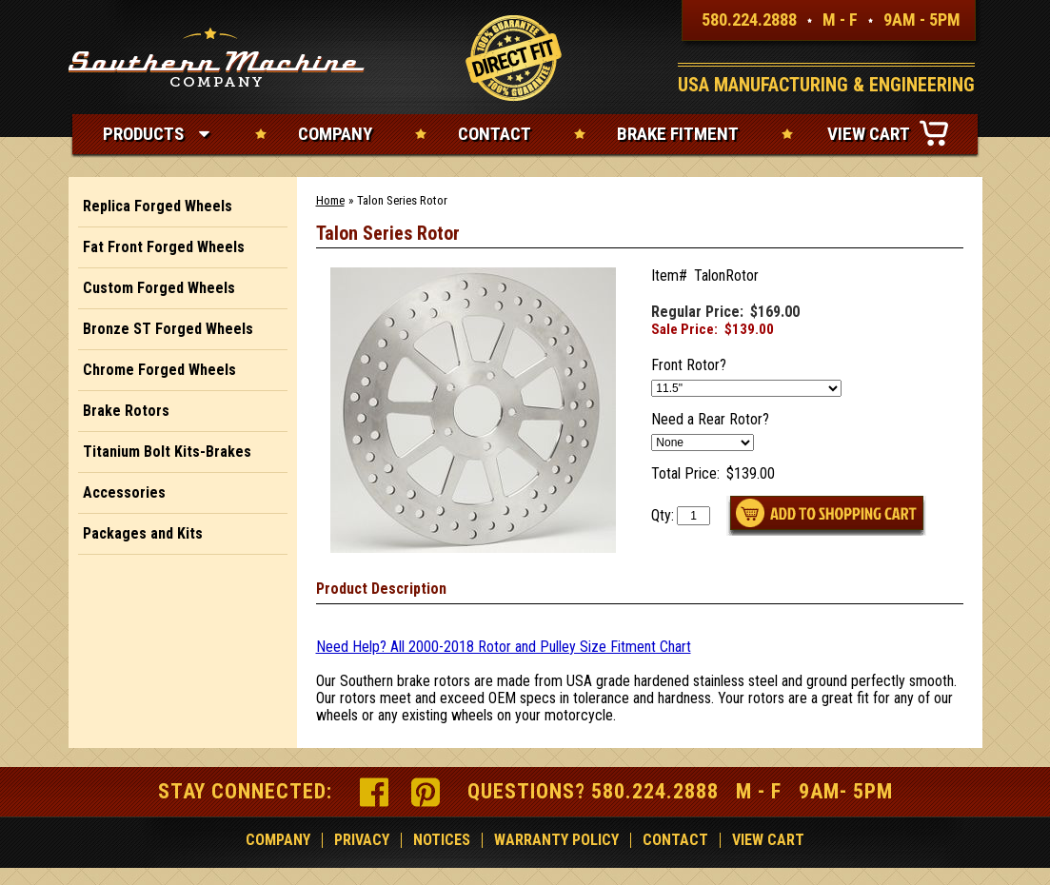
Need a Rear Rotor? (710, 419)
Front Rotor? (688, 365)
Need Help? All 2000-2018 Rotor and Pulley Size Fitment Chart (503, 647)
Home (330, 200)
